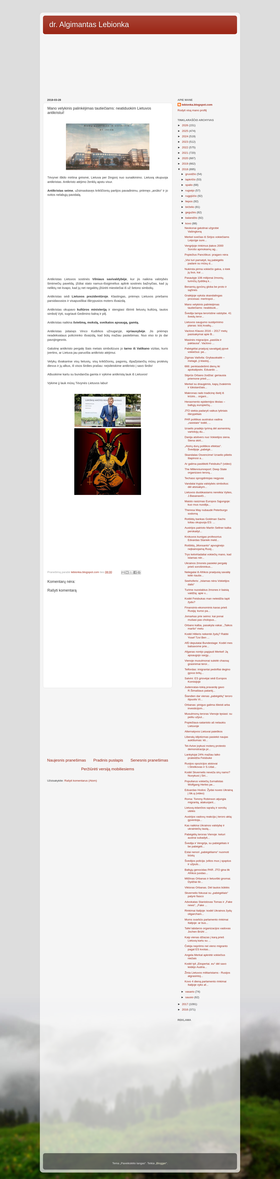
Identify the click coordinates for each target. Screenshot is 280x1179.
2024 (185, 136)
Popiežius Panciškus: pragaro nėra (206, 254)
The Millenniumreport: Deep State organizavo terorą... (206, 471)
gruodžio (191, 174)
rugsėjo (190, 190)
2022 (185, 147)
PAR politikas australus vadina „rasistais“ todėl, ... (203, 421)
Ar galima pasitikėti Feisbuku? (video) (208, 463)
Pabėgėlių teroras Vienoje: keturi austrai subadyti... (205, 836)
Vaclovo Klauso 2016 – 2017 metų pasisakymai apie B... (206, 332)
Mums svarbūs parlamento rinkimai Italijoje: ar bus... (206, 921)
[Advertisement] (140, 65)
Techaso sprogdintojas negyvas (204, 478)
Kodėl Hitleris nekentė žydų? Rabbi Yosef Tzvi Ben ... (206, 635)
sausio (189, 997)
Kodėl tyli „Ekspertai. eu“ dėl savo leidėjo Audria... (205, 965)
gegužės (191, 212)
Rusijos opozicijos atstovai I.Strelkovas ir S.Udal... (201, 765)
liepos (189, 201)
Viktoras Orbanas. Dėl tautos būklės (207, 887)
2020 (185, 158)
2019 (185, 163)
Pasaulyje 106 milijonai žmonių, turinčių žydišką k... (204, 279)
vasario (190, 991)
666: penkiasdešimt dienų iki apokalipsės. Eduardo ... (202, 368)
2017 (185, 1004)
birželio (190, 207)
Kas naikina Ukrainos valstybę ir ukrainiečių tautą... (205, 827)
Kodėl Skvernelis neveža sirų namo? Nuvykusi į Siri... (207, 774)
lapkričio (190, 179)
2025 (185, 130)
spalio (189, 184)
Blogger (161, 1163)
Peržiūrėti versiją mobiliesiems (107, 769)
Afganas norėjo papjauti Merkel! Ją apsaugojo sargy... (206, 653)
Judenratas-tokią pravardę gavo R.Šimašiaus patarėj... (204, 689)
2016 (185, 1009)
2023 (185, 141)
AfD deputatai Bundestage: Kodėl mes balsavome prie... (208, 644)
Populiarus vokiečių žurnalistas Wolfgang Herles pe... (204, 783)
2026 (185, 125)
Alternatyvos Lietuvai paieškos (204, 731)
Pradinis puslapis (108, 760)
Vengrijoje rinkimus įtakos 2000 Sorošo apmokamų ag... (204, 247)
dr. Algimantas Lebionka (89, 24)
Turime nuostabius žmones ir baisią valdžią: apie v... (207, 591)
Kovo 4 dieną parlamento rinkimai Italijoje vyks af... (205, 983)
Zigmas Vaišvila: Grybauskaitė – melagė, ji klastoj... (205, 359)
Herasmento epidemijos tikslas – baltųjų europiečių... (205, 403)
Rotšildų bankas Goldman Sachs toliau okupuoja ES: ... (205, 520)
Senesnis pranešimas (149, 760)
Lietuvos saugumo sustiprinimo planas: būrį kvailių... (204, 324)
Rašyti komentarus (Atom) (80, 780)
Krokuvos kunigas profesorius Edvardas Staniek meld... (203, 538)
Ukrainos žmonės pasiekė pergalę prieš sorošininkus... (206, 565)
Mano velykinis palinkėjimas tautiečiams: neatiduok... (202, 306)
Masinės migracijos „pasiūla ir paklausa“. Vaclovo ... (203, 341)
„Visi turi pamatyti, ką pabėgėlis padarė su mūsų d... (204, 262)
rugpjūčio (191, 195)
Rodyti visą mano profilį (192, 110)
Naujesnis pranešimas (66, 760)
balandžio (191, 217)
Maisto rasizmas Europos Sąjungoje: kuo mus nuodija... (207, 503)
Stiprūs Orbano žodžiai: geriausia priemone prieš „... (205, 377)
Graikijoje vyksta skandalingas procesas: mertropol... (203, 297)
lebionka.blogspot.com (197, 104)
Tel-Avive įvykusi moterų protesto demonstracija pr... (205, 747)
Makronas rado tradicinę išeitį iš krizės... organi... (204, 394)
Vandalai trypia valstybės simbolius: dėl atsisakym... (207, 485)
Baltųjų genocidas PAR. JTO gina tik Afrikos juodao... (207, 871)
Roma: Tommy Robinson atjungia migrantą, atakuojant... (205, 800)
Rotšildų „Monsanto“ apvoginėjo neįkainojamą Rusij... (204, 547)
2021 (185, 152)
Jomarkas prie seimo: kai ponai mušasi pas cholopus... (204, 618)
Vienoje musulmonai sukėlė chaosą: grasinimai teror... (207, 662)
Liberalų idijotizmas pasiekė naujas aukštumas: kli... (206, 738)
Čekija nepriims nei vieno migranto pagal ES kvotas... (206, 947)
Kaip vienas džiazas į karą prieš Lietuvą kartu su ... (204, 939)
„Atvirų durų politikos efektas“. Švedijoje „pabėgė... (203, 448)
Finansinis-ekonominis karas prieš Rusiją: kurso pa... (206, 609)
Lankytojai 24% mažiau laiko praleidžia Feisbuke (202, 756)
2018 (185, 169)
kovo (188, 223)
